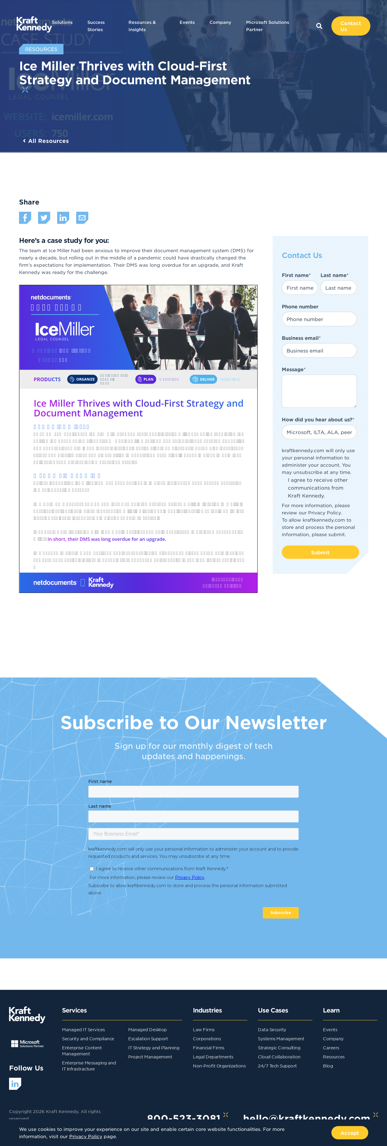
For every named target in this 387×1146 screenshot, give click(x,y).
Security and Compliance (88, 1038)
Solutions (62, 22)
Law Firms (204, 1029)
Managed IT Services (83, 1029)
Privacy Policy (324, 512)
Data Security (272, 1029)
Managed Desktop (147, 1029)
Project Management (150, 1056)
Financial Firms (208, 1047)
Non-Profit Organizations (219, 1065)
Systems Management (281, 1038)
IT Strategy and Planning (153, 1047)
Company (220, 22)
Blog (328, 1065)
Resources (334, 1056)
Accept (349, 1133)
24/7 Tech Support (277, 1065)
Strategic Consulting (279, 1047)
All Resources (48, 140)
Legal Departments (213, 1056)
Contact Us (350, 26)
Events (187, 22)
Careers (331, 1047)
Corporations (207, 1038)
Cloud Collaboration (279, 1056)
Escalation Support (148, 1038)
